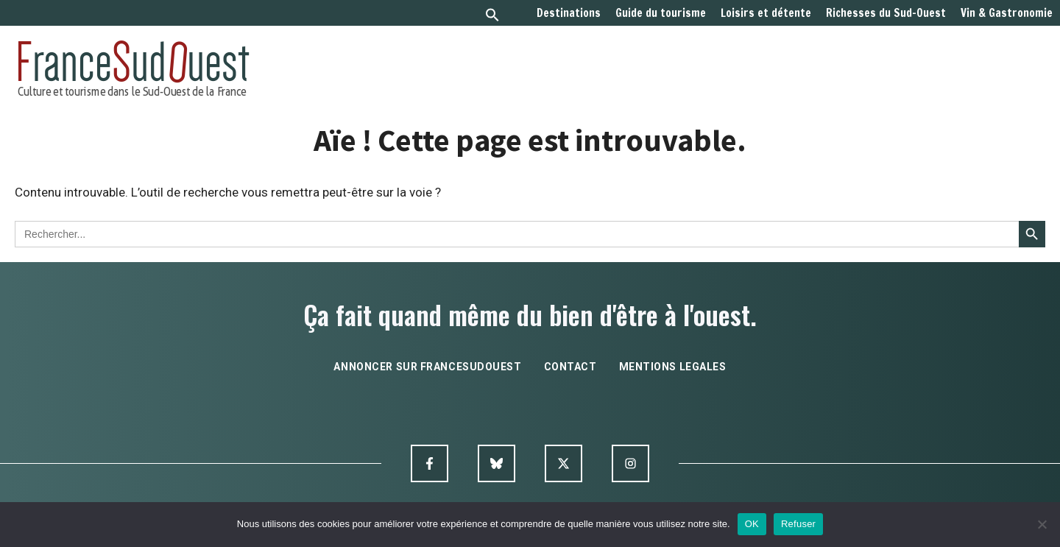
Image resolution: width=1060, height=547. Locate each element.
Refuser (798, 523)
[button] (492, 16)
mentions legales (673, 367)
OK (752, 523)
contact (570, 367)
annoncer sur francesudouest (427, 367)
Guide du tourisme (660, 13)
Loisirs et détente (766, 13)
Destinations (569, 13)
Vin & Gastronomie (1007, 13)
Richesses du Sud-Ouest (886, 13)
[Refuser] (1041, 524)
